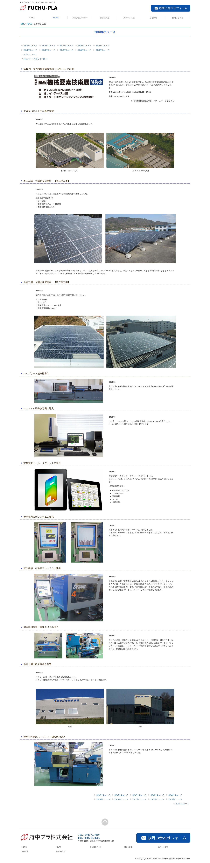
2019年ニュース (30, 46)
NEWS (56, 18)
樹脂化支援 (104, 18)
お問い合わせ (177, 18)
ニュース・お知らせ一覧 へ (36, 59)
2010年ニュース (102, 50)
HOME (31, 18)
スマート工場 (129, 18)
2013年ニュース (48, 50)
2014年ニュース (30, 50)
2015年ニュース (102, 46)
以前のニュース (30, 54)
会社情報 (153, 18)
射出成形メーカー (80, 18)
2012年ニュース (66, 50)
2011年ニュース (84, 50)
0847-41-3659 (92, 835)
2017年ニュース (66, 46)
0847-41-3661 (92, 838)
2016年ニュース (84, 46)
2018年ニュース (48, 46)
